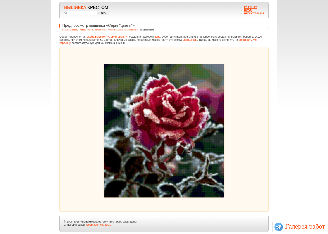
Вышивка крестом (70, 30)
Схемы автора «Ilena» (98, 30)
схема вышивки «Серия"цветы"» (107, 36)
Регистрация (254, 13)
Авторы (83, 30)
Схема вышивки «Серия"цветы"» (123, 30)
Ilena (157, 36)
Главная (250, 7)
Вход (248, 10)
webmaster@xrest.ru (98, 224)
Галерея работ (305, 226)
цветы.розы (190, 39)
